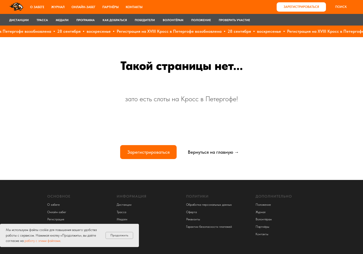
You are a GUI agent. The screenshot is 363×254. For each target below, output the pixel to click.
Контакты (134, 7)
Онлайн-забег (83, 7)
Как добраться (115, 20)
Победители (145, 20)
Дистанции (19, 20)
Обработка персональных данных (209, 204)
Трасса (42, 20)
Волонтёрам (173, 20)
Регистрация (55, 219)
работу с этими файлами (42, 241)
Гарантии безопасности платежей (209, 226)
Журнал (58, 7)
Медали (62, 20)
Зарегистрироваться (148, 152)
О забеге (37, 7)
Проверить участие (234, 20)
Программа (85, 20)
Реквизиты (193, 219)
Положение (201, 20)
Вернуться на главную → (213, 152)
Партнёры (110, 7)
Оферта (191, 212)
